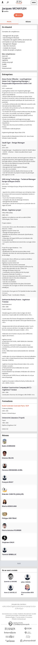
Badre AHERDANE (8, 446)
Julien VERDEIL (26, 582)
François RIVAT (7, 482)
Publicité (20, 614)
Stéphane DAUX (8, 542)
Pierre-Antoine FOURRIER (11, 530)
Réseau (28, 22)
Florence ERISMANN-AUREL (12, 470)
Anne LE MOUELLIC (10, 592)
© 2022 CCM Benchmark (19, 619)
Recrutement (27, 614)
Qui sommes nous (7, 614)
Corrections (29, 617)
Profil (9, 22)
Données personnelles (12, 615)
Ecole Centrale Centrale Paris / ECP (15, 406)
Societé (34, 614)
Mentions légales (10, 617)
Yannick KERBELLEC (9, 554)
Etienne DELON (8, 458)
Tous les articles (20, 617)
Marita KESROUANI (9, 506)
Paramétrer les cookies (26, 615)
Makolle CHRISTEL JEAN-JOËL (13, 494)
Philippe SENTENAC (9, 518)
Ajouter (19, 15)
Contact (15, 614)
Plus (19, 563)
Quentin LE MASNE (10, 581)
